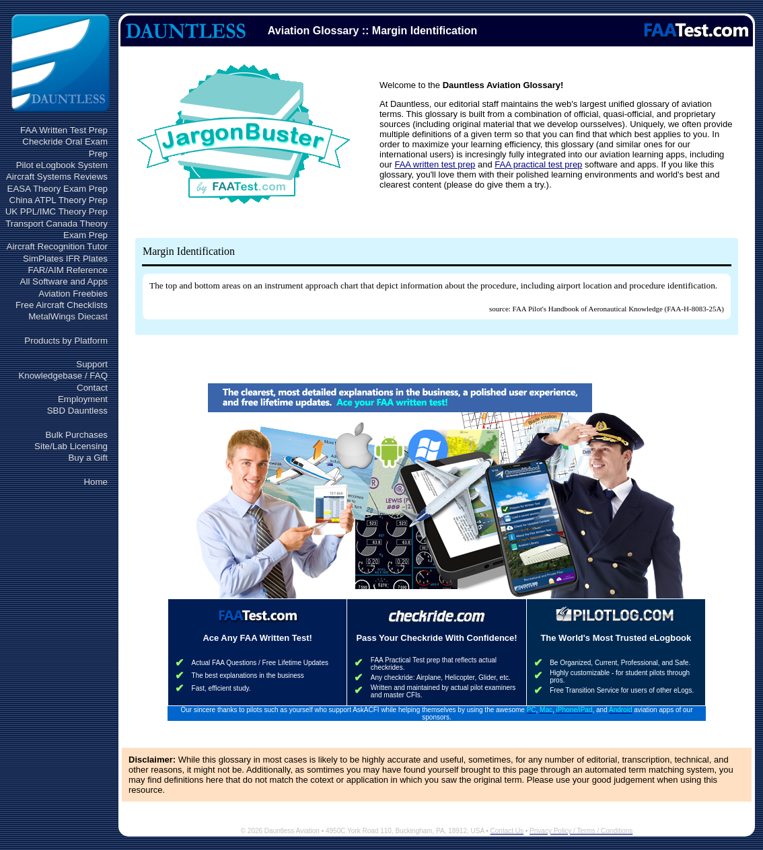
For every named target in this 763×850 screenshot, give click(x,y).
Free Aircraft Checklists (61, 305)
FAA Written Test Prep (64, 130)
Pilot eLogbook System (62, 165)
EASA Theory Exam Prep (57, 189)
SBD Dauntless (77, 410)
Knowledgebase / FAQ (63, 376)
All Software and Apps (64, 281)
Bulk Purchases (76, 435)
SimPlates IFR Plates (65, 259)
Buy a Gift (88, 458)
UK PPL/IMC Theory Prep (56, 211)
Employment (83, 399)
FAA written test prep (434, 164)
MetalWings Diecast (68, 316)
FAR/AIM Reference (68, 270)
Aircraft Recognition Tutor (57, 246)
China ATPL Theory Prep (58, 200)
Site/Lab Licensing (71, 446)
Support (92, 364)
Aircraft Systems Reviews (57, 176)
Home (95, 482)
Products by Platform (66, 341)
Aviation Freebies (73, 293)
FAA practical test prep (538, 164)
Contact (92, 388)
